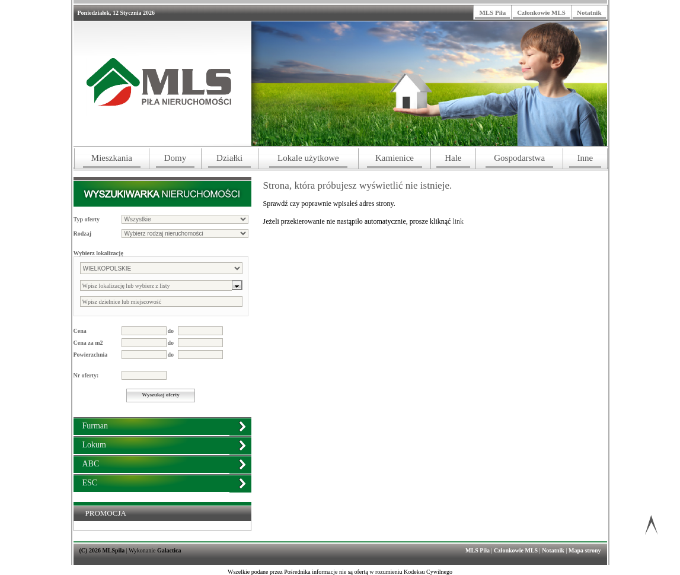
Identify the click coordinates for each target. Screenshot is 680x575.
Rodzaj (83, 233)
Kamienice (394, 158)
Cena (80, 331)
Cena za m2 (88, 342)
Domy (175, 158)
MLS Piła (492, 12)
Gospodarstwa (519, 158)
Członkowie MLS (541, 12)
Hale (453, 158)
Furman (95, 425)
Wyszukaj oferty (160, 395)
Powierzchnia (91, 354)
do (171, 331)
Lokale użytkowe (308, 158)
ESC (90, 482)
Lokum (94, 444)
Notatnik (589, 12)
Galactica (169, 550)
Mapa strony (585, 550)
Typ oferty (87, 219)
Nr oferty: (86, 375)
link (458, 221)
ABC (91, 463)
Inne (585, 158)
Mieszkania (111, 158)
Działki (229, 158)
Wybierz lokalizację (98, 253)
